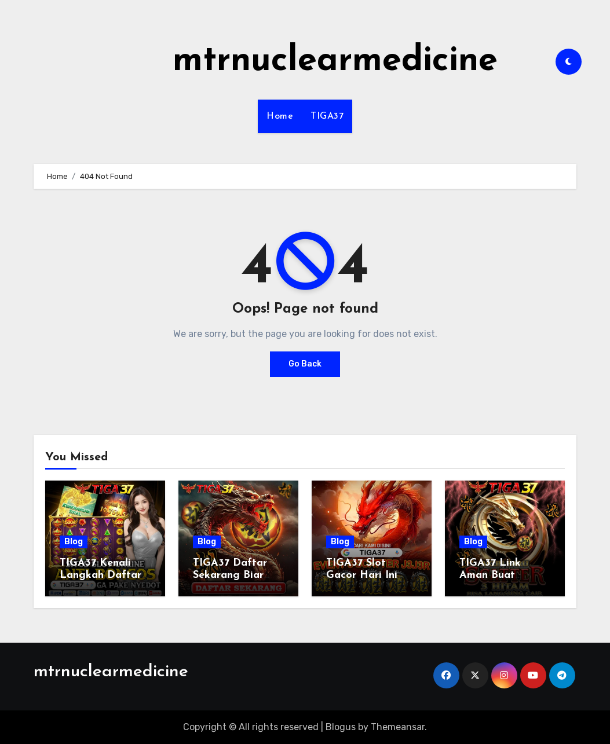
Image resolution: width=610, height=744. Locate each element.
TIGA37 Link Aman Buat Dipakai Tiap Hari (504, 575)
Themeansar (398, 726)
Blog (73, 542)
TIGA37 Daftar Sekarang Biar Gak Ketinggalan (236, 575)
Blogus (341, 726)
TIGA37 (327, 116)
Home (279, 116)
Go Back (305, 364)
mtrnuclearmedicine (335, 61)
